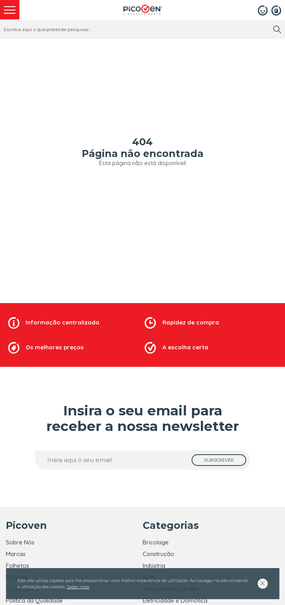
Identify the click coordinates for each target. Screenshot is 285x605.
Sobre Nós (20, 542)
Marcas (16, 554)
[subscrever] (219, 460)
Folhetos (17, 565)
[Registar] (276, 9)
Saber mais (78, 586)
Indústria (154, 565)
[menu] (9, 9)
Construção (158, 554)
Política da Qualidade (34, 600)
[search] (277, 29)
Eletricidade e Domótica (175, 600)
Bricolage (156, 542)
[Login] (262, 9)
